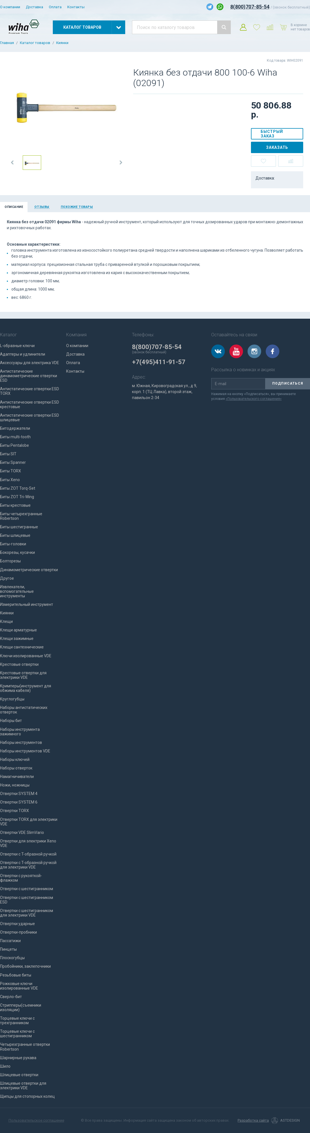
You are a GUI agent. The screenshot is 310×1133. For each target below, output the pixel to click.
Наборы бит (11, 720)
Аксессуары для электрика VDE (29, 362)
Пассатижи (10, 940)
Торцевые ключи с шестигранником (17, 1033)
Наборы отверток (16, 768)
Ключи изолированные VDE (25, 656)
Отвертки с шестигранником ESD (26, 899)
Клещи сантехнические (22, 647)
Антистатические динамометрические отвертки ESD (28, 376)
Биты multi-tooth (15, 437)
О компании (10, 7)
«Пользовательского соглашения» (254, 399)
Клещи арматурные (18, 630)
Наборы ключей (15, 759)
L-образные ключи (17, 345)
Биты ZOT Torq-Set (17, 488)
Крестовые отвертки (19, 664)
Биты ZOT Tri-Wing (17, 496)
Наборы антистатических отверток (23, 709)
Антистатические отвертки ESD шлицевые (29, 417)
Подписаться (287, 383)
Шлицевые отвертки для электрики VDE (23, 1085)
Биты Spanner (13, 462)
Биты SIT (8, 454)
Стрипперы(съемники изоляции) (20, 1007)
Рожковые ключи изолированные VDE (19, 985)
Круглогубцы (12, 699)
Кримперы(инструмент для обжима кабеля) (25, 688)
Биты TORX (10, 471)
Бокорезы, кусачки (17, 552)
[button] (12, 162)
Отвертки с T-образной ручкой (28, 854)
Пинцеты (8, 949)
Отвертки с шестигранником (26, 888)
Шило (5, 1066)
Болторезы (10, 561)
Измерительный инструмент (26, 604)
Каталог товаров (35, 43)
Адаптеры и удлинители (22, 354)
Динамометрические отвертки (29, 569)
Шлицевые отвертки (19, 1075)
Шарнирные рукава (18, 1057)
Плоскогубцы (12, 957)
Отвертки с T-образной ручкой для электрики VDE (28, 864)
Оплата (55, 7)
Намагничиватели (17, 776)
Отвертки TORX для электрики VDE (28, 821)
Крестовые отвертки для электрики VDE (23, 675)
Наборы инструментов (21, 742)
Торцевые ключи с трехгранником (17, 1020)
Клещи (6, 621)
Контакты (76, 7)
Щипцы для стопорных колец (27, 1096)
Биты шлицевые (15, 535)
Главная (7, 43)
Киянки (62, 43)
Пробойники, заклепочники (25, 966)
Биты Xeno (10, 479)
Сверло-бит (11, 996)
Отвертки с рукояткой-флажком (21, 877)
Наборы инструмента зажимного (20, 731)
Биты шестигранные (19, 527)
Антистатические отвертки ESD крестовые (29, 404)
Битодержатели (15, 428)
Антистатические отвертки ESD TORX (29, 391)
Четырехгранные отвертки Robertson (25, 1046)
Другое (7, 578)
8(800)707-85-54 (249, 7)
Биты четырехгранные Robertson (21, 516)
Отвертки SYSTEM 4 (18, 793)
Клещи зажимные (16, 638)
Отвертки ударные (17, 923)
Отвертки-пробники (18, 932)
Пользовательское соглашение (36, 1120)
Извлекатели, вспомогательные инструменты (17, 591)
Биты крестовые (15, 505)
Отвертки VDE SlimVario (22, 832)
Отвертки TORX (14, 810)
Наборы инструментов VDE (25, 751)
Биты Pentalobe (14, 445)
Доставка (34, 7)
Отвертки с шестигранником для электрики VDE (26, 912)
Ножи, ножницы (15, 785)
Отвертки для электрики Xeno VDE (28, 843)
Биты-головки (13, 544)
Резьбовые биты (15, 975)
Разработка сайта (253, 1120)
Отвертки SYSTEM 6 (18, 802)
